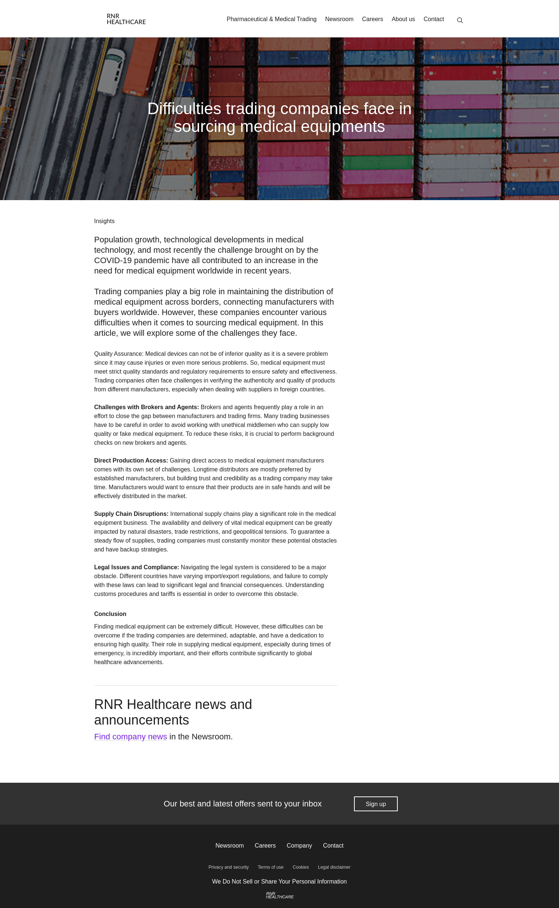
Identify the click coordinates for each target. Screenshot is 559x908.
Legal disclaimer (334, 867)
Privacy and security (229, 867)
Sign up (376, 804)
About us (403, 19)
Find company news (130, 736)
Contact (434, 19)
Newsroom (339, 19)
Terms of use (271, 867)
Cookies (300, 867)
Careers (372, 19)
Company (299, 845)
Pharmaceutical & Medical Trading (271, 19)
